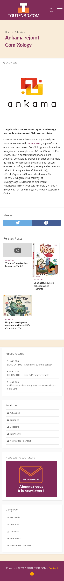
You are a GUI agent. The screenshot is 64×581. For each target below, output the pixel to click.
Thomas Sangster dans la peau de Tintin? (16, 265)
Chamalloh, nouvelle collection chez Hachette (44, 285)
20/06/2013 (34, 143)
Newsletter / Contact (20, 440)
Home (8, 32)
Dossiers (14, 426)
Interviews (15, 433)
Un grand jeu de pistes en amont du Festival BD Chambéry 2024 (17, 325)
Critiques (14, 419)
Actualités (20, 32)
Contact (53, 568)
